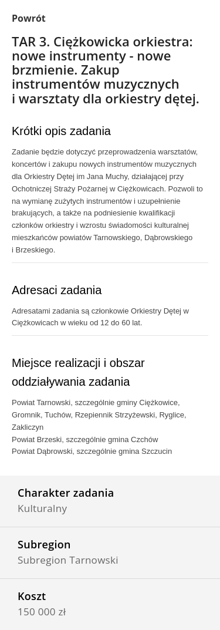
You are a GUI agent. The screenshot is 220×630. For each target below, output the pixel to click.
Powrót (29, 18)
